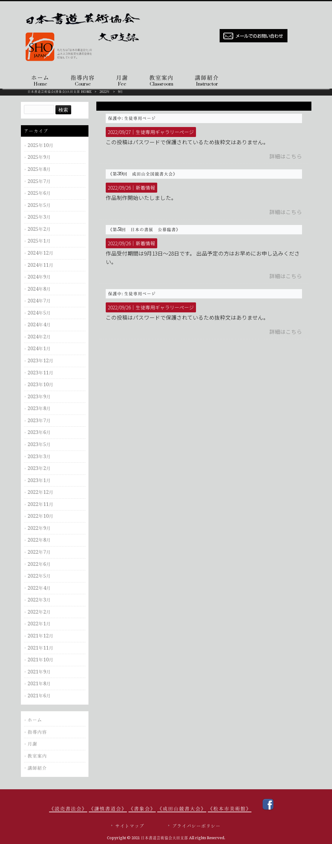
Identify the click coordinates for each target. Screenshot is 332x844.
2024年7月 (39, 301)
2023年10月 (41, 384)
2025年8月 (39, 169)
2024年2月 (39, 337)
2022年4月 (39, 588)
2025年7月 (39, 181)
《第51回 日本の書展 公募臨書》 (144, 229)
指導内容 (37, 732)
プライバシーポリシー (196, 826)
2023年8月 (39, 408)
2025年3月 (39, 217)
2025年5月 (39, 205)
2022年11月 (41, 504)
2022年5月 (39, 576)
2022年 (104, 92)
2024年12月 (41, 253)
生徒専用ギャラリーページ (165, 132)
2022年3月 (39, 600)
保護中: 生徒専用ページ (132, 118)
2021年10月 (41, 660)
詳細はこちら (285, 156)
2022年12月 (41, 492)
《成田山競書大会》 (181, 809)
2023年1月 (39, 480)
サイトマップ (129, 826)
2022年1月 (39, 624)
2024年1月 (39, 348)
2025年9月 (39, 157)
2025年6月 (39, 193)
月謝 (32, 744)
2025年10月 (41, 145)
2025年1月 (39, 241)
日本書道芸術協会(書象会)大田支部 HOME (59, 92)
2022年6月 (39, 564)
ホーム (35, 720)
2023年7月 (39, 420)
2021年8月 (39, 683)
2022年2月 (39, 612)
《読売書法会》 (68, 809)
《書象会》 (142, 809)
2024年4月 (39, 324)
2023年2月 (39, 468)
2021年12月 (41, 636)
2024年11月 (41, 265)
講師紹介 (37, 768)
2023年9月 (39, 396)
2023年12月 (41, 360)
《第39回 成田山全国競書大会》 (143, 174)
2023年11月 (41, 373)
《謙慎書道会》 (108, 809)
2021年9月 (39, 672)
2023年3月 (39, 456)
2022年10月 (41, 516)
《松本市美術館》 (229, 809)
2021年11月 (41, 648)
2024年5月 (39, 313)
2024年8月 (39, 289)
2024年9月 (39, 277)
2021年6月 (39, 696)
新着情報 (145, 187)
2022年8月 (39, 540)
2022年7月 (39, 552)
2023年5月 (39, 444)
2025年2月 (39, 229)
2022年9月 (39, 528)
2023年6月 (39, 432)
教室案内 (37, 756)
